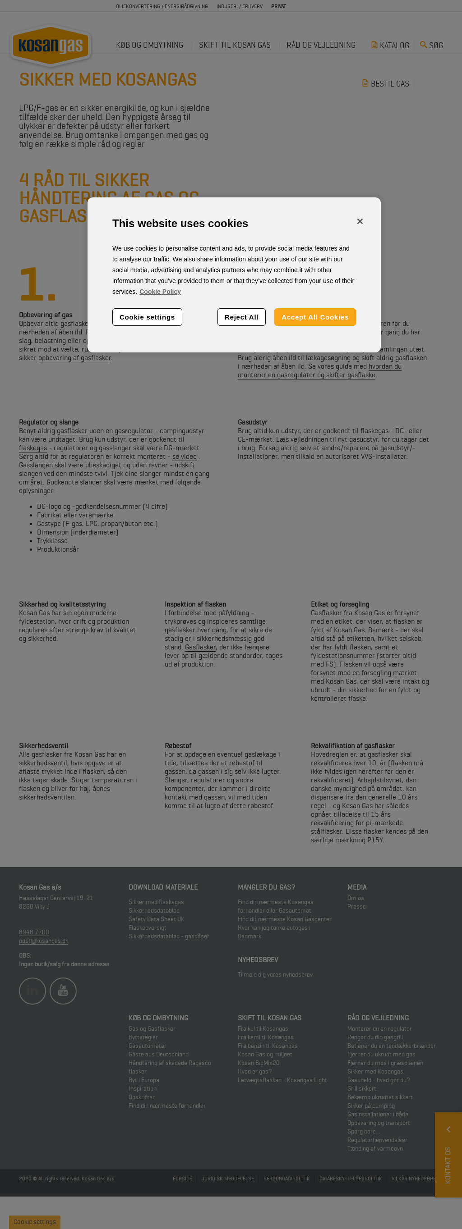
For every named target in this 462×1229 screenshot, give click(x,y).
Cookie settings (147, 317)
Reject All (242, 317)
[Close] (360, 221)
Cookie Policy (160, 291)
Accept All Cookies (315, 317)
